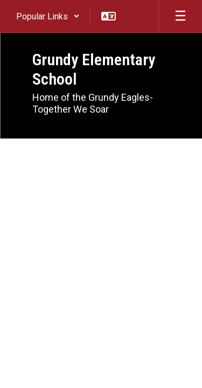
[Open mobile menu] (180, 16)
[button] (47, 16)
